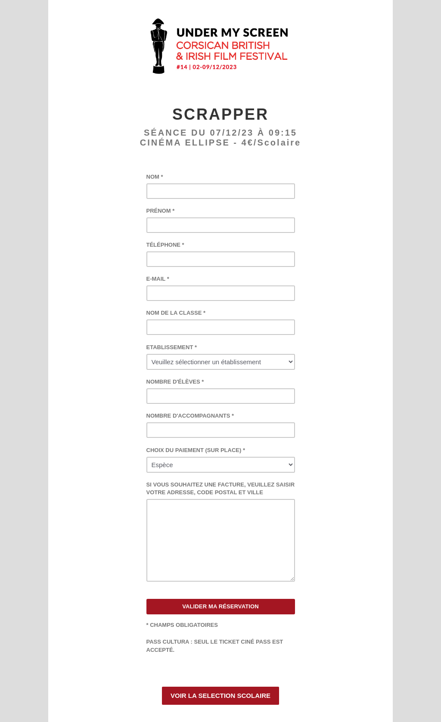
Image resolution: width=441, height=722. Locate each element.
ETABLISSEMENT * (171, 347)
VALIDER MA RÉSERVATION (220, 606)
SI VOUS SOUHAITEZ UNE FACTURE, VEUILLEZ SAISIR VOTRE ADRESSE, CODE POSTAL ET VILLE (220, 488)
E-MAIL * (157, 279)
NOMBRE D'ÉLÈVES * (175, 381)
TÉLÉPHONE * (165, 245)
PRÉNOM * (160, 211)
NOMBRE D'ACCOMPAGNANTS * (190, 415)
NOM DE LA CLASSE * (175, 313)
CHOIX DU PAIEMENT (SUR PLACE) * (195, 450)
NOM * (154, 177)
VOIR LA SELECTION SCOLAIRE (220, 695)
